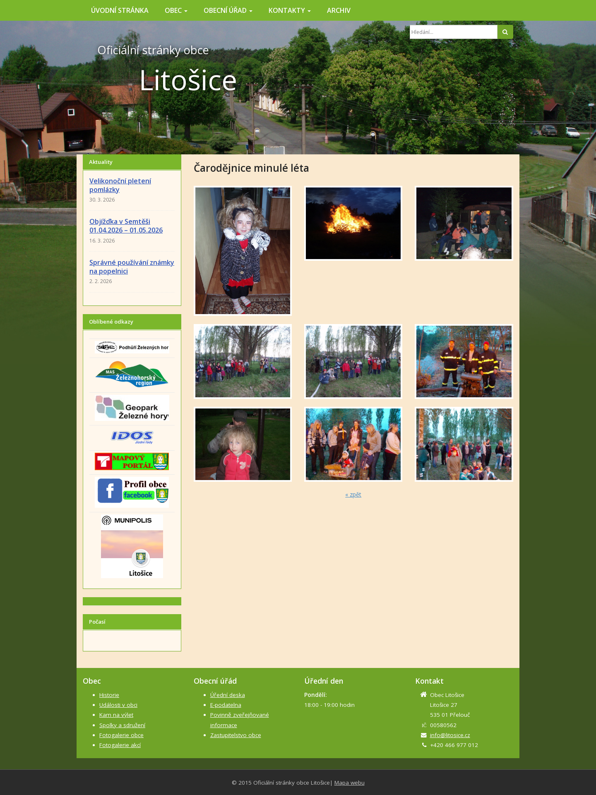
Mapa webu (349, 782)
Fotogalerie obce (121, 735)
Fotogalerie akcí (120, 745)
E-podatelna (225, 705)
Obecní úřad (228, 10)
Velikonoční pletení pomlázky (120, 185)
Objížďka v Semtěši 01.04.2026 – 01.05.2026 (126, 226)
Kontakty (290, 10)
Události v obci (118, 705)
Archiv (339, 10)
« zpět (353, 494)
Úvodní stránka (120, 10)
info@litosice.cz (450, 735)
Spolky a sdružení (122, 725)
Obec (176, 10)
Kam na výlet (116, 714)
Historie (109, 695)
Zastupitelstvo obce (235, 735)
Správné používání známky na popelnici (131, 267)
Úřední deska (227, 695)
